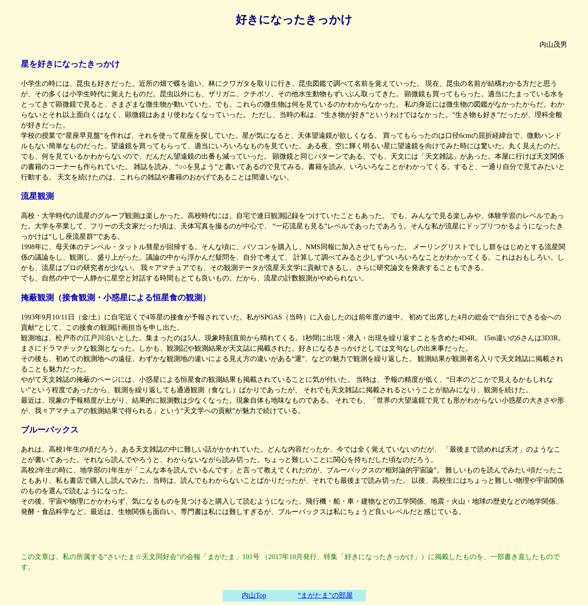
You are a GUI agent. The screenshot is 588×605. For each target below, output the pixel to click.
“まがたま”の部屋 (325, 595)
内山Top (254, 595)
